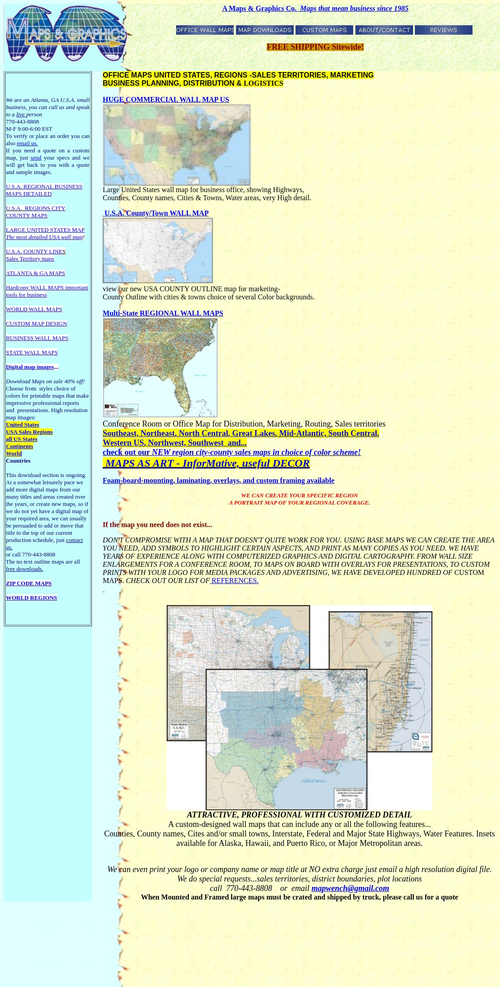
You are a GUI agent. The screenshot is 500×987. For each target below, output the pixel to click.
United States (22, 424)
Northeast (158, 433)
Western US (123, 442)
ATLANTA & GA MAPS (35, 273)
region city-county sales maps (220, 452)
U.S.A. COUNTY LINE (34, 251)
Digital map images (30, 366)
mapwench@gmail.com (350, 888)
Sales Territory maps (30, 258)
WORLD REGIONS (31, 597)
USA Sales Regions (29, 431)
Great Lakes (253, 433)
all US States (21, 439)
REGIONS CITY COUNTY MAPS (35, 212)
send (36, 157)
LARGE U (18, 229)
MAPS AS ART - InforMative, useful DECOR (206, 463)
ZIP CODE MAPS (29, 583)
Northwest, (167, 442)
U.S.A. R (16, 186)
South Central (352, 433)
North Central (203, 433)
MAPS (14, 193)
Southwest (205, 442)
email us (27, 143)
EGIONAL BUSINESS (54, 186)
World (14, 453)
